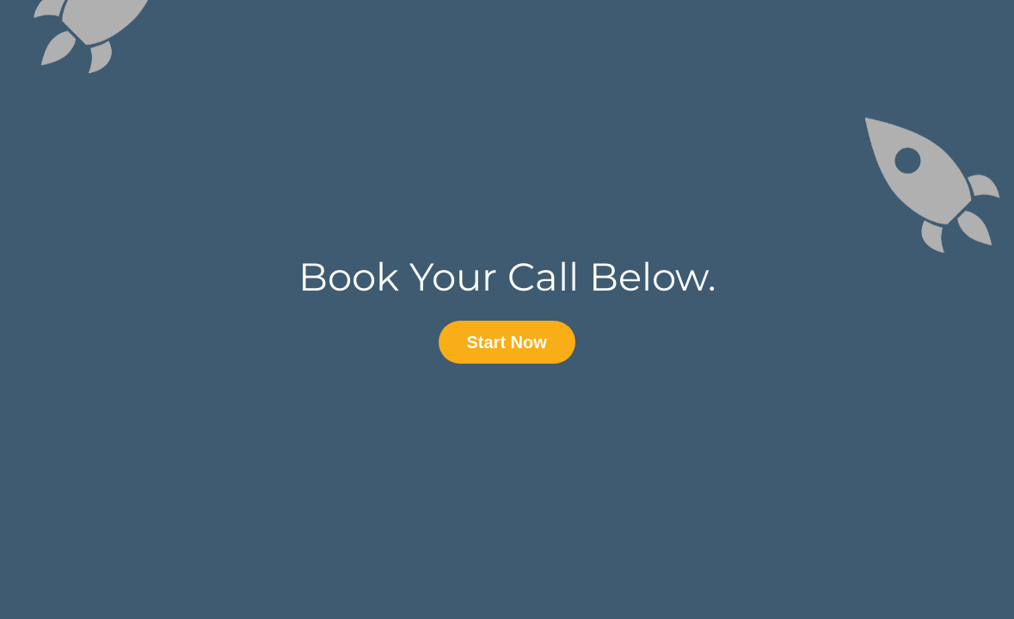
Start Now (507, 342)
